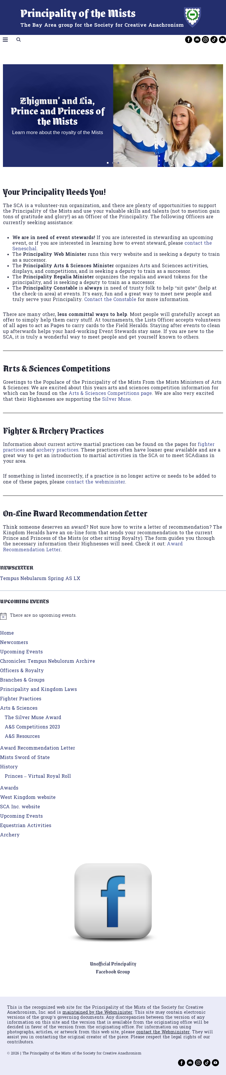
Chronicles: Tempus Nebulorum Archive (47, 661)
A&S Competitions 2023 (32, 727)
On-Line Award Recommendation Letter (75, 513)
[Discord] (197, 39)
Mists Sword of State (25, 757)
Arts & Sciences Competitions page (110, 393)
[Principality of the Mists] (113, 17)
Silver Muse (116, 399)
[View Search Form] (18, 39)
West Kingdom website (28, 797)
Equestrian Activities (25, 825)
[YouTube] (222, 39)
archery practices (57, 450)
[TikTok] (213, 39)
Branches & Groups (22, 680)
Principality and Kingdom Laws (38, 689)
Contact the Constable (110, 299)
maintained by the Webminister (97, 1013)
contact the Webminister (163, 1032)
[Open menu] (5, 39)
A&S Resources (22, 736)
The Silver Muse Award (33, 717)
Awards (9, 788)
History (9, 767)
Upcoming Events (21, 652)
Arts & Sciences (18, 708)
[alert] (113, 616)
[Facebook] (188, 39)
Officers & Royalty (22, 671)
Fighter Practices (20, 699)
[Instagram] (205, 39)
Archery (10, 835)
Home (7, 633)
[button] (108, 163)
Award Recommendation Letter (37, 748)
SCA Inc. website (20, 807)
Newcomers (14, 642)
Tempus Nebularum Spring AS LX (40, 578)
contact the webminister (95, 482)
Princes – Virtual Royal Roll (38, 776)
